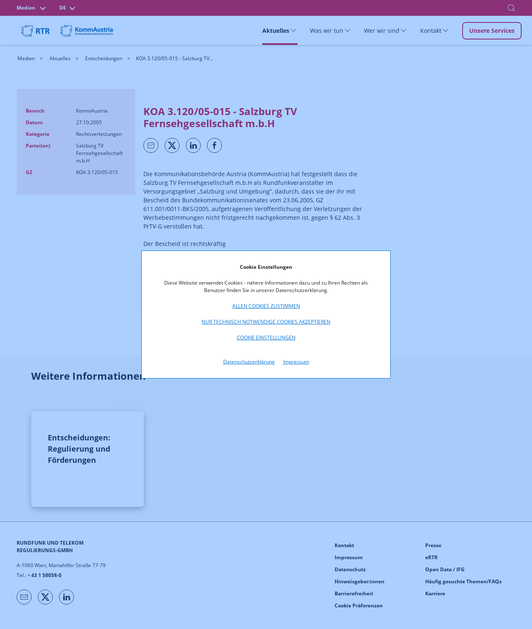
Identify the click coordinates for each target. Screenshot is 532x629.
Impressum (296, 361)
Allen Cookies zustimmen (266, 306)
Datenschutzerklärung (249, 361)
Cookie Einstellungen (266, 337)
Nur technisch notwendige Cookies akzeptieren (266, 321)
